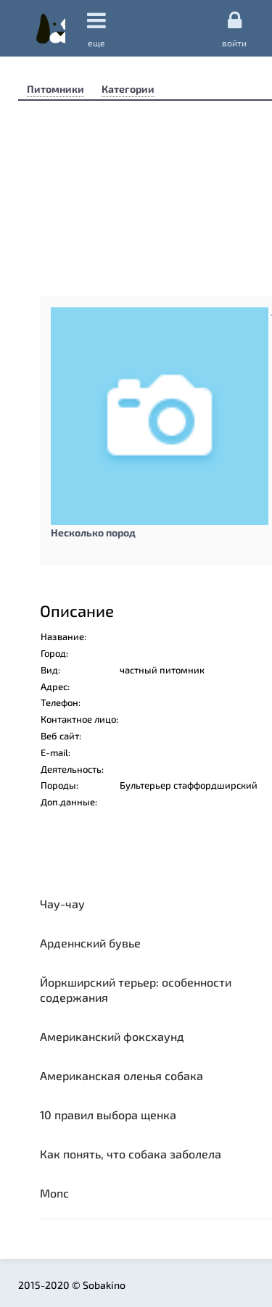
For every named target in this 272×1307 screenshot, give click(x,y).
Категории (128, 89)
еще (96, 28)
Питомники (55, 89)
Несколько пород (93, 532)
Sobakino (50, 28)
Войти (234, 28)
